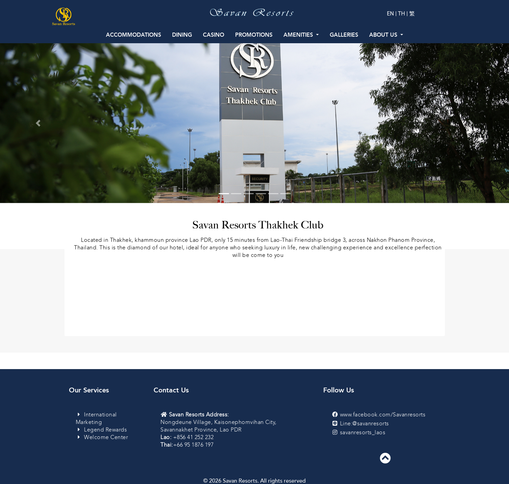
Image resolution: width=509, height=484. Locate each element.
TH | (403, 13)
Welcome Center (102, 437)
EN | (392, 13)
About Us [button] (384, 35)
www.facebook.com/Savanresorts (383, 414)
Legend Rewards (101, 429)
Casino (213, 35)
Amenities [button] (299, 35)
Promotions (253, 35)
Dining (182, 35)
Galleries (344, 35)
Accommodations (133, 35)
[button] (38, 123)
